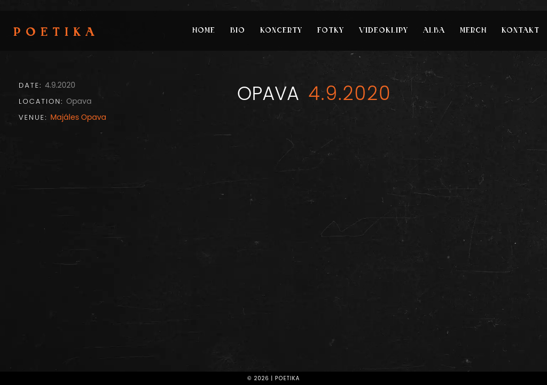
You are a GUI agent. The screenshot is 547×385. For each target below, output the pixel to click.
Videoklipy (383, 30)
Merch (473, 30)
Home (203, 30)
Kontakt (521, 30)
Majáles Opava (78, 117)
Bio (237, 30)
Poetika (56, 33)
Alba (434, 30)
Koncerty (281, 30)
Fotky (330, 30)
